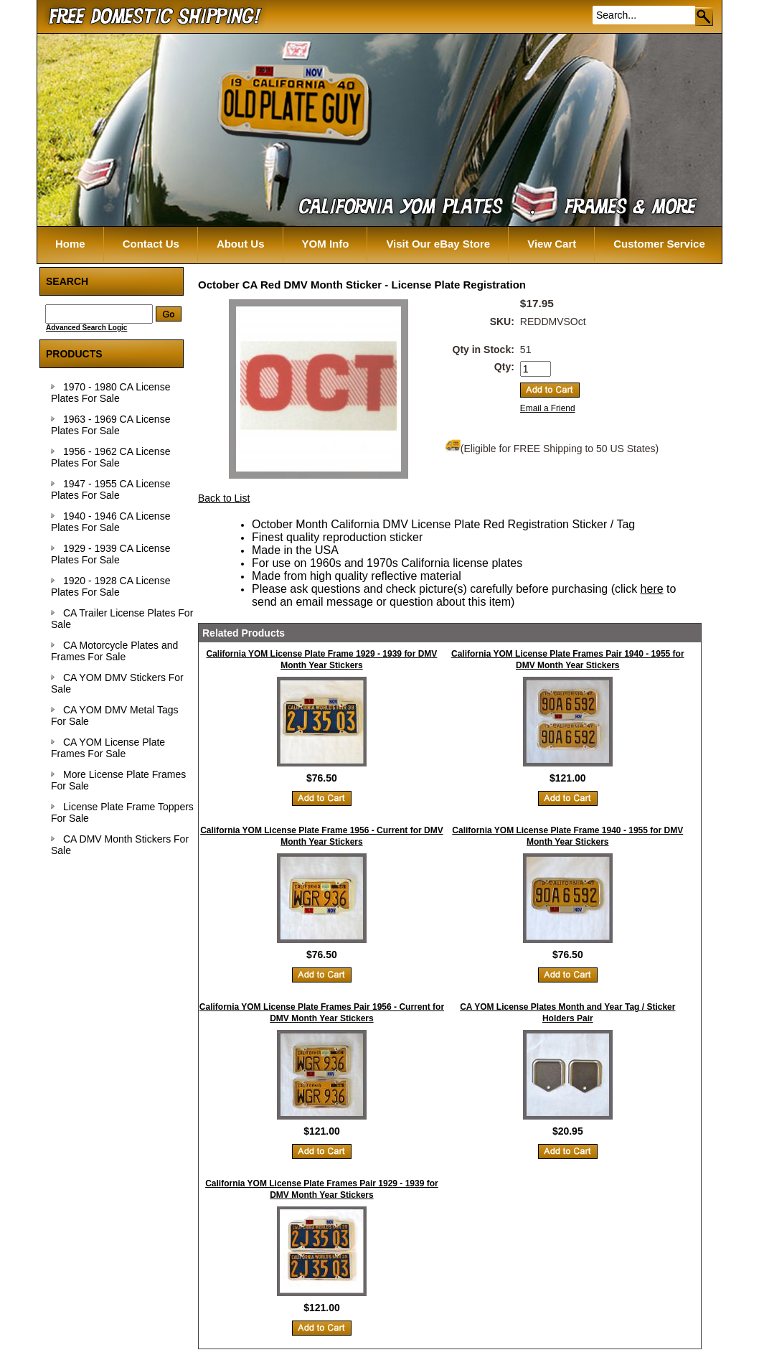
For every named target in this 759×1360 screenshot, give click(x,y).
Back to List (224, 498)
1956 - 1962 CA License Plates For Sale (110, 457)
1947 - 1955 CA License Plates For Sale (110, 489)
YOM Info (325, 244)
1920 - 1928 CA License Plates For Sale (110, 586)
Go (705, 16)
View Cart (551, 244)
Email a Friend (547, 408)
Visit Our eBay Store (438, 244)
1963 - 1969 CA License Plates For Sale (110, 424)
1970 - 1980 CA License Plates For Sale (110, 392)
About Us (241, 244)
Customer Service (659, 244)
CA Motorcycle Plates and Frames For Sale (114, 650)
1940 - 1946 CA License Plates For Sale (110, 521)
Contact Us (151, 244)
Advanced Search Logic (86, 328)
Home (70, 244)
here (652, 589)
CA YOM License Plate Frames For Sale (108, 747)
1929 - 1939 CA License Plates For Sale (110, 554)
